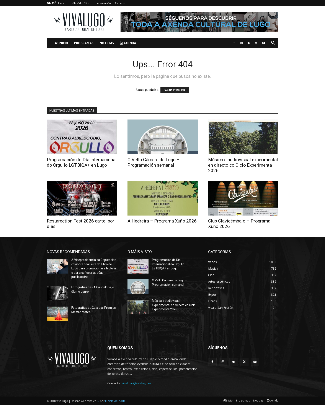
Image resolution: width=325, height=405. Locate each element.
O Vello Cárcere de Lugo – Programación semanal (153, 162)
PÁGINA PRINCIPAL (174, 90)
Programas (83, 43)
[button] (273, 43)
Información (103, 3)
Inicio (61, 43)
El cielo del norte (115, 401)
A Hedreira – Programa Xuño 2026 (162, 221)
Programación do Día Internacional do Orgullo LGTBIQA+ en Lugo (82, 162)
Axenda (128, 43)
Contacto (120, 3)
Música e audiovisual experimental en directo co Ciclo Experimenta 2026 (243, 165)
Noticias (107, 43)
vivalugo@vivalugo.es (136, 383)
